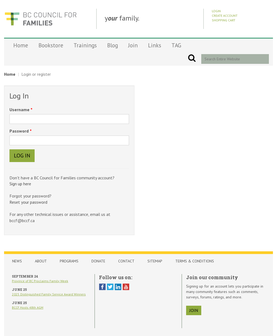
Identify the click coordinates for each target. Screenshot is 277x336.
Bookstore (50, 45)
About (41, 261)
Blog (112, 45)
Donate (98, 261)
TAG (176, 45)
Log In (22, 155)
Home (20, 45)
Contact (126, 261)
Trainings (85, 45)
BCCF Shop (40, 19)
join (193, 310)
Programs (69, 261)
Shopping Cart (223, 20)
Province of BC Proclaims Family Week (40, 281)
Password (19, 131)
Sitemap (154, 261)
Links (154, 45)
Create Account (225, 16)
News (17, 261)
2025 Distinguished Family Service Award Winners (49, 294)
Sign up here (20, 183)
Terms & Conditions (194, 261)
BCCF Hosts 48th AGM (27, 307)
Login (216, 11)
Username (20, 109)
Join (133, 45)
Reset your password (28, 202)
